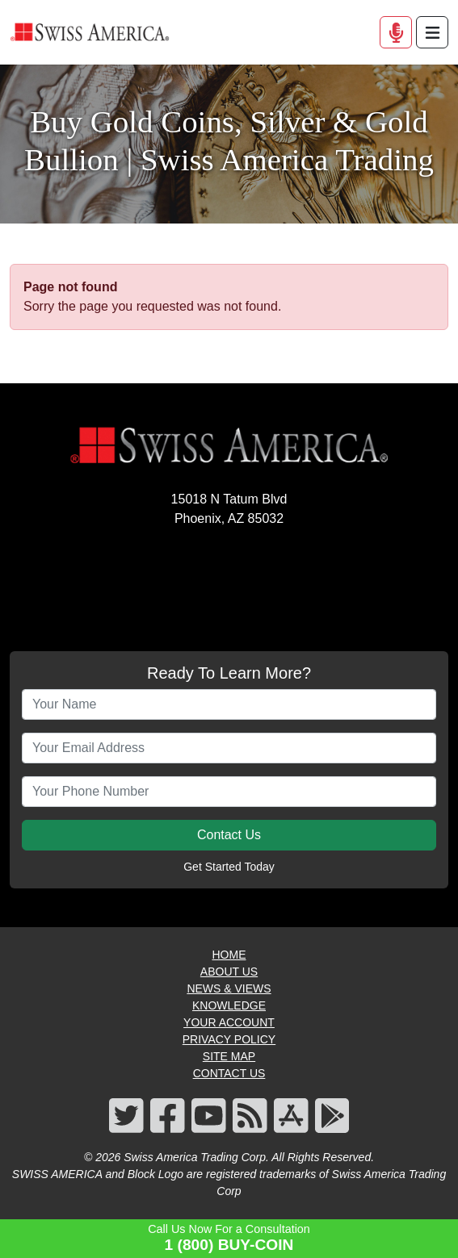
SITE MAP (229, 1056)
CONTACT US (229, 1073)
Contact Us (229, 835)
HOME (229, 954)
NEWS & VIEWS (229, 988)
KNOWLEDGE (229, 1005)
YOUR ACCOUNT (229, 1022)
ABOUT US (229, 971)
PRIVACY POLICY (229, 1039)
